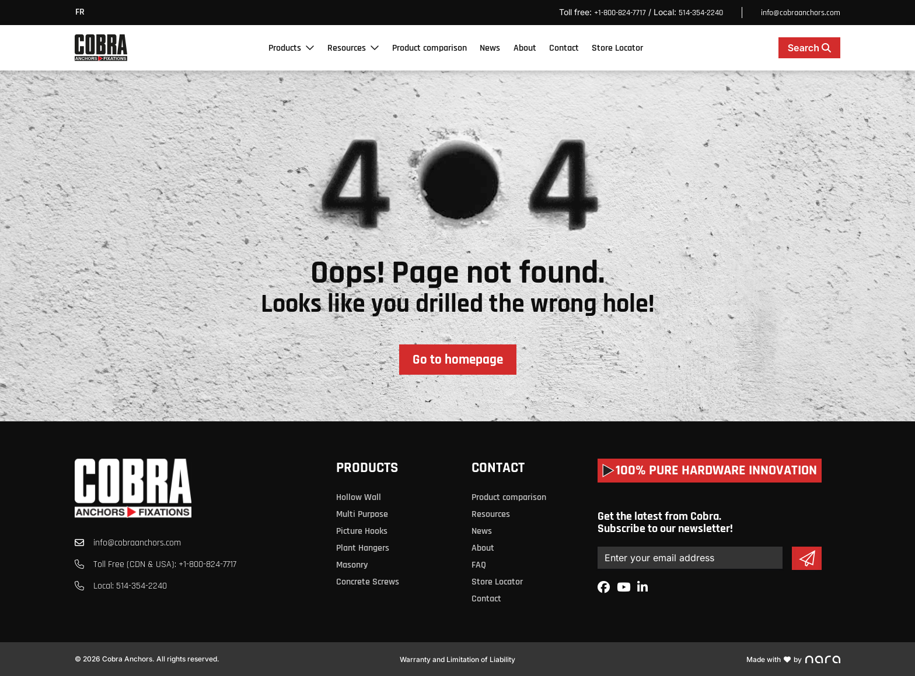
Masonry (352, 565)
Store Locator (617, 48)
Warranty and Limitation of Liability (457, 659)
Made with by (793, 659)
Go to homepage (458, 359)
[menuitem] (82, 12)
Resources (346, 48)
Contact (564, 48)
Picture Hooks (361, 531)
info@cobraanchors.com (800, 13)
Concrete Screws (367, 582)
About (525, 48)
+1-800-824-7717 (620, 13)
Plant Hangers (362, 548)
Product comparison (429, 48)
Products (284, 48)
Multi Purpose (362, 514)
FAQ (479, 565)
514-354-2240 (701, 13)
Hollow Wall (358, 497)
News (490, 48)
